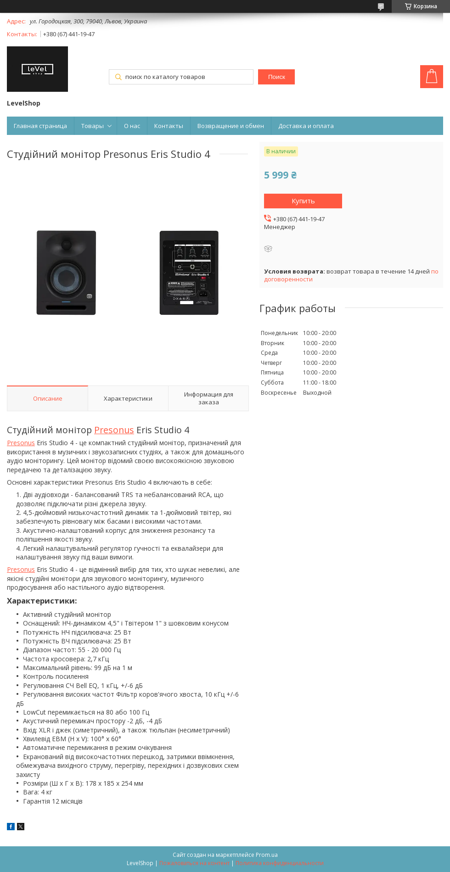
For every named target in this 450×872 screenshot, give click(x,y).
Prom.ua (267, 855)
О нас (132, 126)
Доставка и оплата (306, 126)
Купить (303, 200)
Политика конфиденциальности (280, 863)
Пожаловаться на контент (194, 863)
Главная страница (40, 126)
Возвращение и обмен (230, 126)
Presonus (114, 430)
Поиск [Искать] (276, 76)
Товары (92, 126)
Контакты (168, 126)
